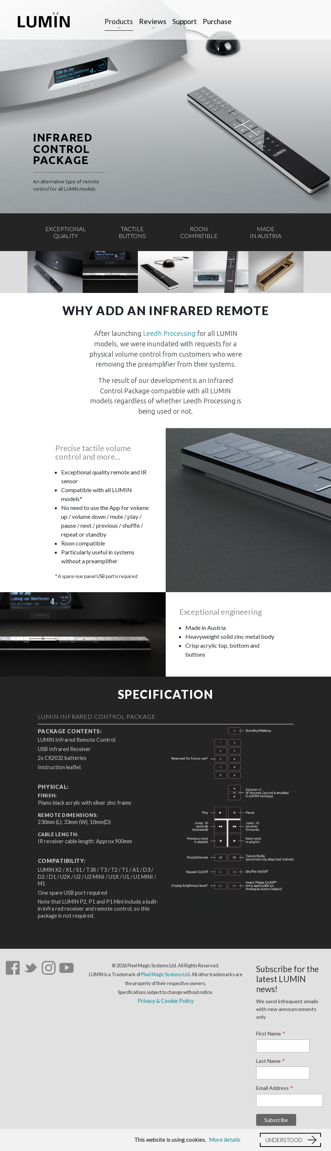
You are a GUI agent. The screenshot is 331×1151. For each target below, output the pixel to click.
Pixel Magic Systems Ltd (165, 974)
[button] (290, 1140)
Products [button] (119, 21)
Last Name (270, 1061)
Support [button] (184, 21)
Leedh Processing (169, 333)
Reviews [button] (152, 21)
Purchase (217, 21)
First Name (270, 1034)
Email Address (274, 1088)
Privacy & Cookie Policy (165, 1001)
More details (225, 1139)
